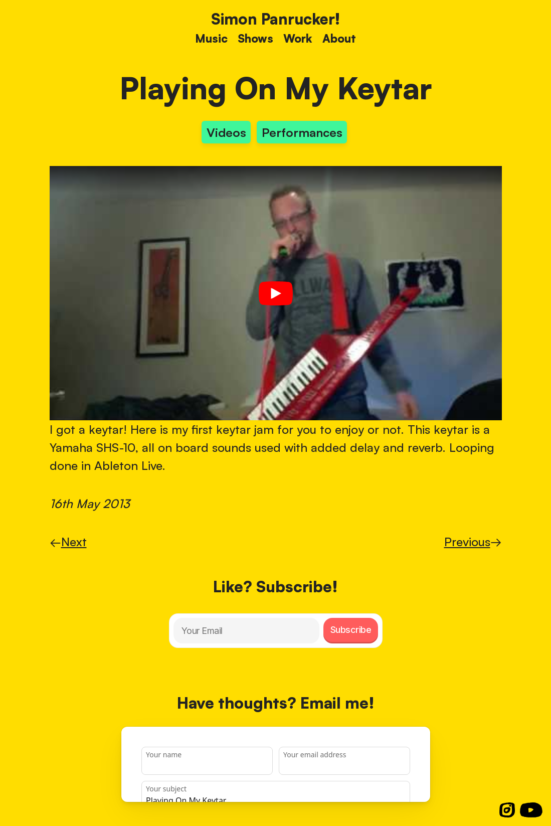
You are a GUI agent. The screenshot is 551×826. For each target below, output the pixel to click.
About (339, 38)
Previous (473, 542)
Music (211, 38)
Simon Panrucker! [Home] (275, 19)
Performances (302, 132)
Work (297, 38)
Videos (226, 132)
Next (68, 542)
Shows (255, 38)
